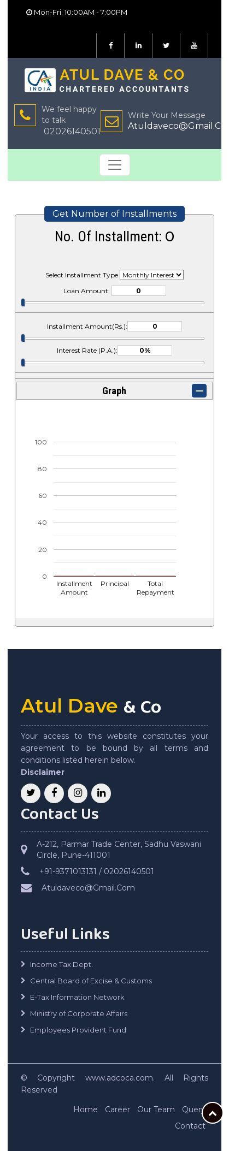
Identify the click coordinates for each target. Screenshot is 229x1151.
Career (117, 1109)
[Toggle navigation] (114, 165)
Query (193, 1109)
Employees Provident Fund (78, 1029)
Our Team (156, 1109)
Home (85, 1109)
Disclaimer (42, 772)
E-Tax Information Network (77, 997)
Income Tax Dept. (61, 964)
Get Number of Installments (114, 214)
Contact (190, 1126)
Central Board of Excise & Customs (91, 980)
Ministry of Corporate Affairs (78, 1013)
